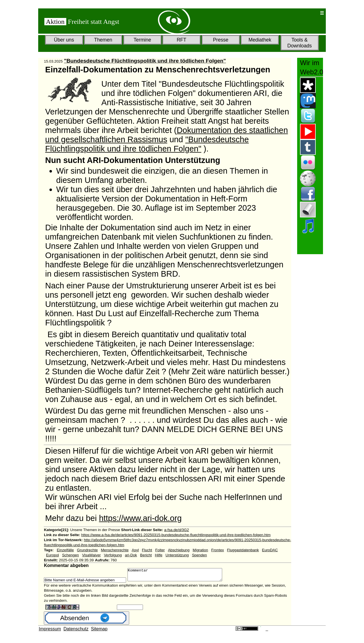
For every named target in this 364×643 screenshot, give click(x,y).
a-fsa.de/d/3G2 (176, 530)
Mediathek (260, 40)
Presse (220, 40)
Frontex (217, 550)
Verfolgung (113, 555)
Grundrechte (87, 550)
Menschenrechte (115, 550)
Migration (200, 550)
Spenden (199, 555)
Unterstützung (177, 555)
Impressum (50, 631)
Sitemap (99, 631)
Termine (142, 40)
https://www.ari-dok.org (140, 518)
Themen (103, 40)
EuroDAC (270, 550)
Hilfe (158, 555)
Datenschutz (75, 631)
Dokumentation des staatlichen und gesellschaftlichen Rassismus (166, 135)
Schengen (70, 555)
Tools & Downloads (299, 43)
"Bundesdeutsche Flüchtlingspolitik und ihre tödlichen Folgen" (145, 61)
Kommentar (180, 576)
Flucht (147, 550)
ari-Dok (131, 555)
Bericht (146, 555)
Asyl (135, 550)
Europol (52, 555)
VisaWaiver (91, 555)
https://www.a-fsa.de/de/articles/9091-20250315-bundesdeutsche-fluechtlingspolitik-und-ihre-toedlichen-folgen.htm (175, 535)
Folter (160, 550)
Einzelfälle (65, 550)
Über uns (64, 40)
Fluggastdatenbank (243, 550)
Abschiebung (179, 550)
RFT (181, 40)
